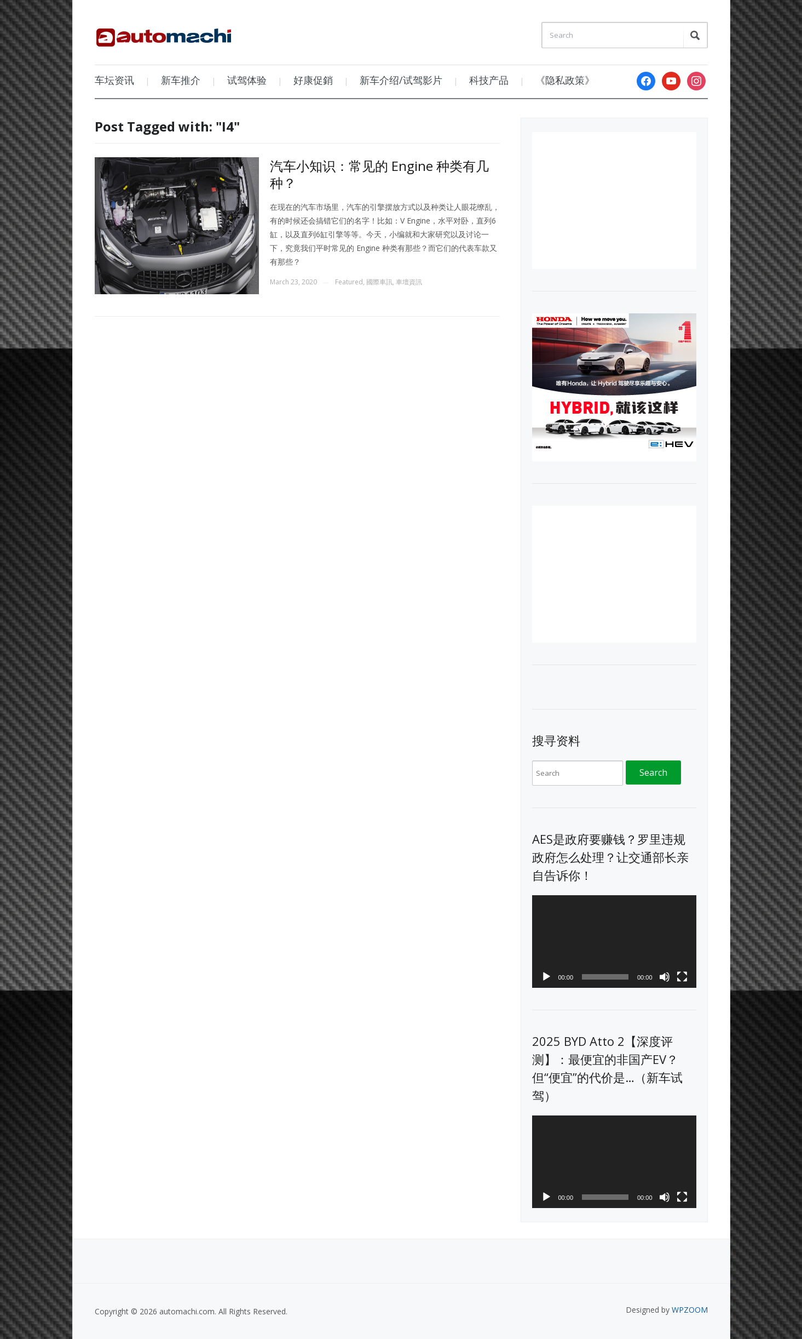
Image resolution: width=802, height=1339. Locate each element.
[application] (614, 941)
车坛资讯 (114, 80)
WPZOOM (690, 1309)
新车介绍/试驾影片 (401, 80)
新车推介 (180, 80)
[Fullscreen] (682, 976)
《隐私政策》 (565, 80)
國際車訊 (379, 282)
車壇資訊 (409, 282)
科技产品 (489, 80)
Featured (349, 282)
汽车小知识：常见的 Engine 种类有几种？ (379, 174)
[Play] (546, 976)
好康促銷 (313, 80)
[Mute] (664, 976)
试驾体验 (247, 80)
